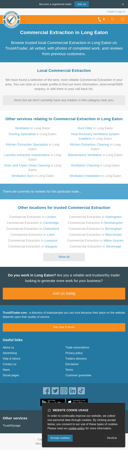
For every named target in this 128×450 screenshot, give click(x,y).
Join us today (64, 293)
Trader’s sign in (116, 11)
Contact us (9, 364)
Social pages (11, 375)
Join (81, 4)
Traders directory (76, 358)
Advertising (10, 353)
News (6, 369)
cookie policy (77, 428)
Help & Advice (11, 358)
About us (8, 347)
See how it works (64, 327)
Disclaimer (72, 364)
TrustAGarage (11, 425)
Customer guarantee (78, 375)
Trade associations (77, 347)
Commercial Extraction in (32, 217)
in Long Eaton (32, 128)
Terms (69, 369)
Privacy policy (74, 353)
